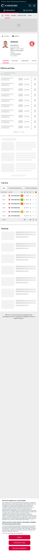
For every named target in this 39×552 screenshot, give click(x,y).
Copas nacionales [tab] (15, 188)
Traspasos (25, 61)
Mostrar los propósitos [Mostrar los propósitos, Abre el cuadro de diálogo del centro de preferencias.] (19, 548)
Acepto (19, 537)
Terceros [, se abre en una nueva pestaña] (31, 519)
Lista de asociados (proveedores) (12, 533)
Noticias (15, 61)
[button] (30, 5)
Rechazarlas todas (19, 542)
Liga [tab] (3, 188)
